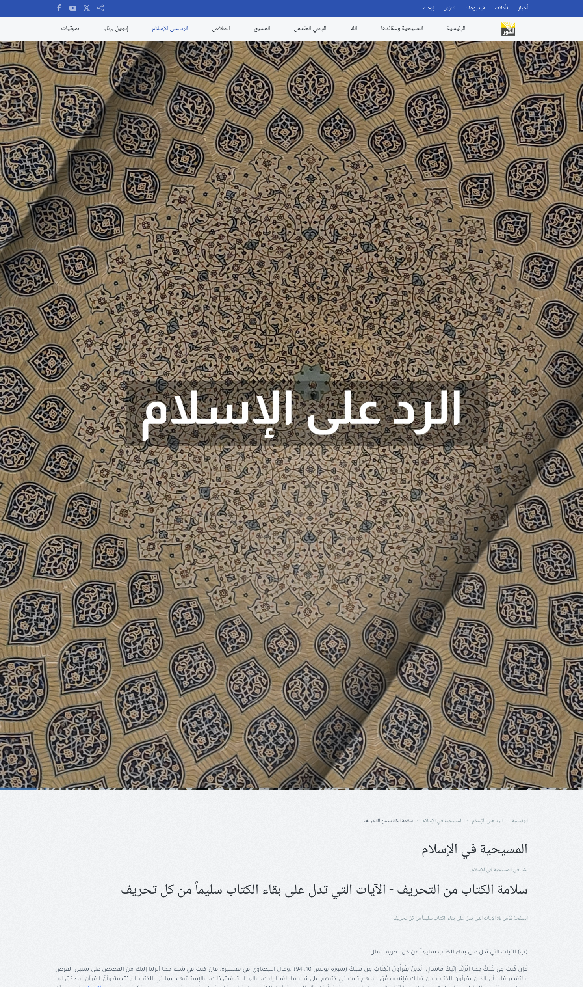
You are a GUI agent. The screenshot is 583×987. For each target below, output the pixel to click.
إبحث (428, 8)
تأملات (501, 8)
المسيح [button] (262, 28)
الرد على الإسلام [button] (170, 28)
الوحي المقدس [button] (310, 28)
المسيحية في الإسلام (492, 870)
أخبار (523, 8)
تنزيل (449, 8)
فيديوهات (474, 8)
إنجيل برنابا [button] (115, 28)
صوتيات (70, 28)
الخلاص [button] (221, 28)
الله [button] (353, 28)
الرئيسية (456, 28)
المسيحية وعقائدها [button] (402, 28)
